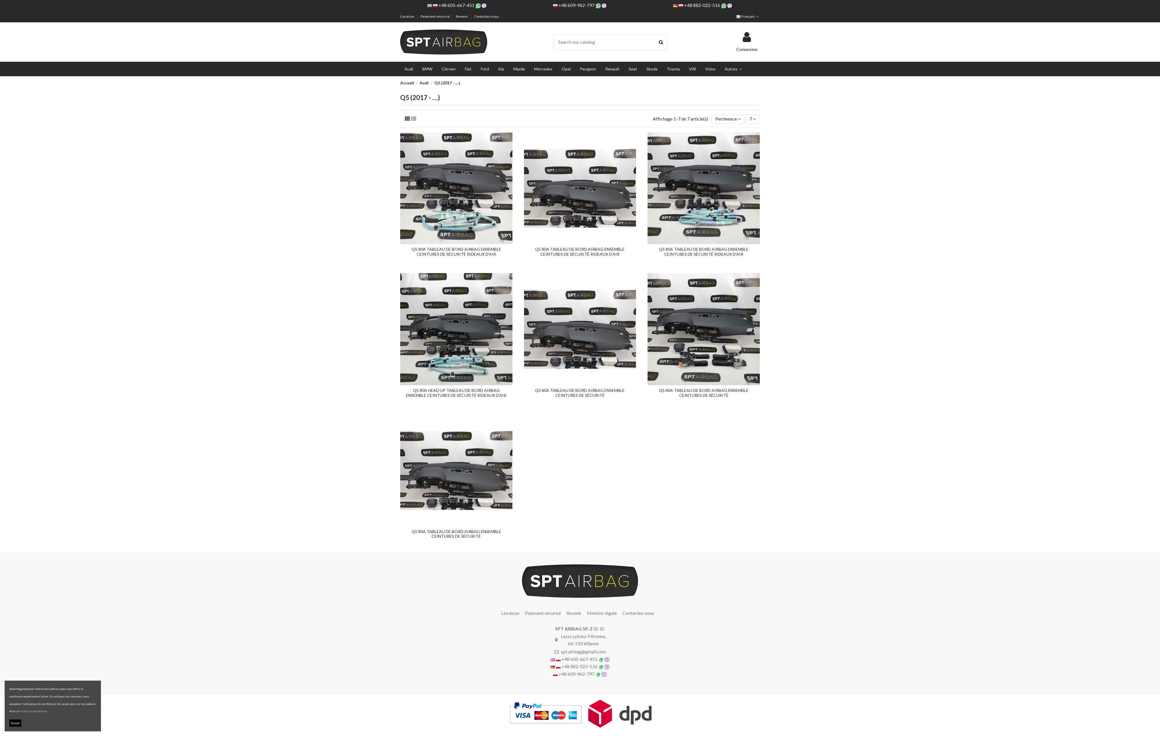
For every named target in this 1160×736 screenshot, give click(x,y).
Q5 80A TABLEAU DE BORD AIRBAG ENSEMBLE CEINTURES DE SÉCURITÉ (580, 393)
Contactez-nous (486, 16)
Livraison (407, 16)
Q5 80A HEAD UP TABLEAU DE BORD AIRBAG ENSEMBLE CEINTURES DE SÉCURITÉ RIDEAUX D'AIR (456, 393)
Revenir (462, 16)
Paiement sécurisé (435, 16)
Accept (15, 723)
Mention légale (602, 613)
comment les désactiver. (32, 711)
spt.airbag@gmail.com (583, 651)
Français (748, 16)
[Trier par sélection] (728, 118)
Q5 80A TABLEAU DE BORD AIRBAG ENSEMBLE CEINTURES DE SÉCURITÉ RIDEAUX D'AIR (456, 252)
